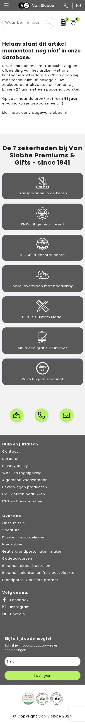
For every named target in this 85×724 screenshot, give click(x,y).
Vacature (11, 530)
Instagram (16, 606)
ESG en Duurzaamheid (23, 501)
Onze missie (13, 523)
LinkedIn (13, 614)
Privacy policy (15, 465)
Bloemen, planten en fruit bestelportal (38, 572)
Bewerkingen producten (24, 487)
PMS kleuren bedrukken (23, 494)
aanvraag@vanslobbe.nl (44, 112)
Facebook (15, 599)
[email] (42, 661)
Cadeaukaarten (17, 558)
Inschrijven (42, 675)
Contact (10, 451)
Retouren (11, 458)
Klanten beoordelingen (24, 537)
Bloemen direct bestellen (26, 565)
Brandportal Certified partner (30, 579)
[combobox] (23, 22)
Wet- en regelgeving (22, 472)
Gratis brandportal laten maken (32, 551)
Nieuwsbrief (13, 544)
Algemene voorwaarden (25, 479)
